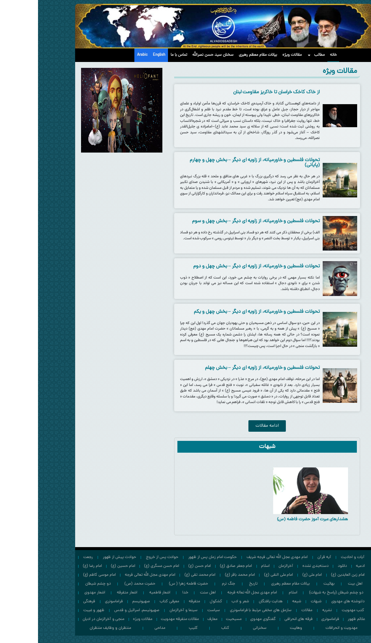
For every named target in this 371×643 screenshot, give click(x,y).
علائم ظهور (318, 619)
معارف (174, 619)
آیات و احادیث (314, 557)
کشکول (178, 601)
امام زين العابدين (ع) (310, 575)
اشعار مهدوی (56, 593)
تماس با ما (141, 55)
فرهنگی (51, 601)
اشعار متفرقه (89, 593)
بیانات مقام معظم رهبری (220, 55)
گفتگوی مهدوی (225, 619)
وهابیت (258, 628)
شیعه (258, 601)
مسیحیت (196, 619)
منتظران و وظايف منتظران (72, 628)
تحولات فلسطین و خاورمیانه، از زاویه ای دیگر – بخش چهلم (224, 368)
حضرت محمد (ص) (101, 584)
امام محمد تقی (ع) (161, 575)
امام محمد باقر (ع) (202, 575)
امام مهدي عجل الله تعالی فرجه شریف (239, 557)
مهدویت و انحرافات (303, 628)
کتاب (187, 628)
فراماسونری (76, 601)
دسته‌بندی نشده (277, 566)
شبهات (278, 601)
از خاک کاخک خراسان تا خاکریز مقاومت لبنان (238, 92)
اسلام (227, 566)
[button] (229, 426)
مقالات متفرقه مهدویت (142, 619)
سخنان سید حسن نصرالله (174, 55)
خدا (147, 593)
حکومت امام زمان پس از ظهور (174, 557)
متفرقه (156, 601)
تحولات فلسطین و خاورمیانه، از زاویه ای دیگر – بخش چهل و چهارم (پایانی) (217, 162)
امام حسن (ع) (161, 566)
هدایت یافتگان (233, 601)
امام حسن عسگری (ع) (123, 566)
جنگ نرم (190, 584)
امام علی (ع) (274, 575)
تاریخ (215, 584)
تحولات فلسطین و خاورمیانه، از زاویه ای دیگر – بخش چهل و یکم (219, 312)
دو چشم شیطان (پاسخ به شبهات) (298, 593)
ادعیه (322, 566)
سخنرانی (221, 628)
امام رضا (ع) (54, 566)
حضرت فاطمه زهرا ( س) (150, 584)
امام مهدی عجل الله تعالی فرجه (112, 575)
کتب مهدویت (315, 610)
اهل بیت (317, 584)
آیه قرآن (286, 557)
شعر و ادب (202, 601)
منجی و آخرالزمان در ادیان (65, 619)
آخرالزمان (247, 566)
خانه (295, 55)
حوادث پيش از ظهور (81, 557)
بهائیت (291, 584)
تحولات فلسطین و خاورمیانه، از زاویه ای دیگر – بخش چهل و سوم (218, 221)
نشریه (289, 610)
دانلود (304, 566)
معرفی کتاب (131, 601)
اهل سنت (170, 593)
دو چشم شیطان (59, 584)
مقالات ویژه (254, 55)
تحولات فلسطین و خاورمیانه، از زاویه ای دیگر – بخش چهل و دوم (218, 266)
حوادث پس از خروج (124, 557)
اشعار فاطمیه (121, 593)
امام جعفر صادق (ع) (198, 566)
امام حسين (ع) (85, 566)
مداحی (121, 628)
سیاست (175, 610)
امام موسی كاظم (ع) (61, 575)
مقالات (268, 610)
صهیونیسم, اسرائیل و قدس (98, 610)
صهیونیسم (103, 601)
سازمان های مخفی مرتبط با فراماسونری (222, 610)
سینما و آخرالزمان (145, 610)
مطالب (278, 55)
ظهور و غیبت (55, 610)
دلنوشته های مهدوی (310, 601)
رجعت (50, 557)
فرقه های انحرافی (260, 619)
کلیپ (155, 628)
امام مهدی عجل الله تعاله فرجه (214, 593)
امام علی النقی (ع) (240, 575)
